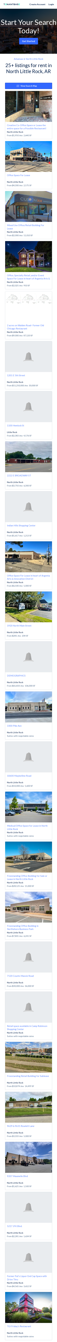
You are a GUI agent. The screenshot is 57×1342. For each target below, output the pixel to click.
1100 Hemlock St (15, 425)
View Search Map (27, 86)
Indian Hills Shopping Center (21, 525)
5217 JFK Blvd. (14, 1226)
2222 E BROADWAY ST (19, 475)
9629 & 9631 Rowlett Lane (20, 1126)
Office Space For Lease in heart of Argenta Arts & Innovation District (28, 577)
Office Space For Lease (18, 175)
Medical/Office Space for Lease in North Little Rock (27, 827)
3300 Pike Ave (14, 725)
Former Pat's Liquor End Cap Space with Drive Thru (27, 1278)
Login (51, 4)
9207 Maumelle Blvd (17, 1176)
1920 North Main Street (19, 625)
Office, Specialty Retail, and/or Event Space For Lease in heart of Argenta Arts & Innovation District (28, 277)
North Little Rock (34, 58)
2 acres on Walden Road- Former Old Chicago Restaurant (25, 327)
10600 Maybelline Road (19, 775)
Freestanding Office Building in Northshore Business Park (22, 927)
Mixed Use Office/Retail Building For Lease (25, 227)
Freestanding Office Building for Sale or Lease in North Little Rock (27, 877)
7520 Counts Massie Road (20, 975)
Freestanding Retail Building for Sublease (28, 1076)
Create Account (37, 4)
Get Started (28, 41)
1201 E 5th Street (16, 375)
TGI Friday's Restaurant (19, 1326)
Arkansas (18, 58)
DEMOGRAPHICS (16, 675)
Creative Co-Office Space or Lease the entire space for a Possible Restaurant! (26, 127)
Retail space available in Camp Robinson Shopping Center (27, 1027)
